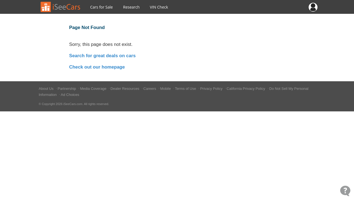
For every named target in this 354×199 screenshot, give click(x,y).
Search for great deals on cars (102, 55)
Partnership (67, 89)
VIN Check (159, 7)
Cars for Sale (101, 7)
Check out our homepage (97, 67)
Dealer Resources (125, 89)
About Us (46, 89)
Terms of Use (186, 89)
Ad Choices (70, 95)
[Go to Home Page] (60, 6)
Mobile (166, 89)
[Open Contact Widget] (345, 190)
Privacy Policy (212, 89)
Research (131, 7)
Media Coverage (93, 89)
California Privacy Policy (246, 89)
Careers (150, 89)
